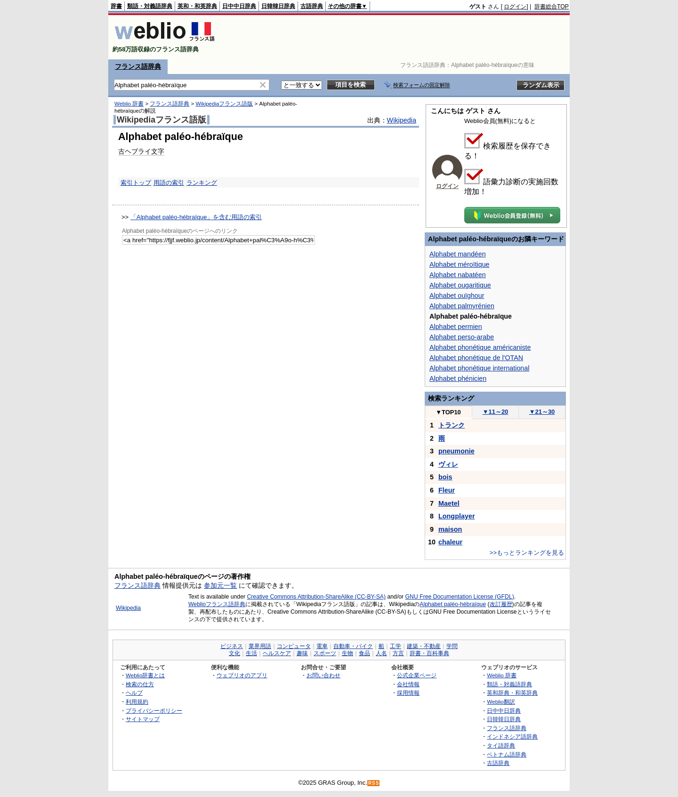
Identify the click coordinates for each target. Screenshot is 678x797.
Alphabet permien (455, 326)
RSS (373, 783)
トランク (451, 425)
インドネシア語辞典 (512, 736)
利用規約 (137, 701)
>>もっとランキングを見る (527, 552)
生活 (251, 653)
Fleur (446, 490)
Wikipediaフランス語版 (224, 104)
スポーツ (325, 653)
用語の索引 (168, 182)
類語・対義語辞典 (149, 6)
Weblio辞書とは (145, 675)
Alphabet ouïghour (456, 295)
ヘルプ (134, 693)
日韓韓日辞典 (278, 6)
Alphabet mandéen (457, 254)
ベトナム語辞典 (506, 754)
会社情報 (408, 684)
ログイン (515, 6)
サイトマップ (143, 719)
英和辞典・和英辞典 (512, 693)
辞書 (116, 6)
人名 (381, 653)
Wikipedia (401, 120)
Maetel (449, 503)
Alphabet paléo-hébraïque (453, 604)
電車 (322, 646)
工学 (395, 646)
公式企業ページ (416, 675)
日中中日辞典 (239, 6)
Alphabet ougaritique (460, 285)
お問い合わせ (323, 675)
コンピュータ (294, 646)
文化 (234, 653)
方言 (398, 653)
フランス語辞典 (138, 66)
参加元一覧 (220, 585)
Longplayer (456, 516)
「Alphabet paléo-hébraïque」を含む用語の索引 (196, 217)
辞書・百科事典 (429, 653)
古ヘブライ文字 (141, 151)
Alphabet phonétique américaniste (480, 347)
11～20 (495, 411)
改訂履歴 (501, 604)
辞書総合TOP (551, 6)
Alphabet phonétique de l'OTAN (476, 358)
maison (450, 529)
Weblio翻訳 (501, 701)
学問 (452, 646)
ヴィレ (448, 464)
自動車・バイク (353, 646)
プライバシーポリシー (154, 710)
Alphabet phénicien (457, 378)
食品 (364, 653)
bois (445, 477)
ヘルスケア (277, 653)
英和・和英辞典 (197, 6)
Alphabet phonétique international (479, 368)
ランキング (201, 182)
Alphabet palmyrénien (461, 306)
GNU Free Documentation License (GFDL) (459, 596)
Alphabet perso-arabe (461, 337)
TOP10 (448, 412)
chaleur (450, 542)
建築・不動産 (424, 646)
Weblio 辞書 (129, 104)
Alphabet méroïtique (459, 264)
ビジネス (231, 646)
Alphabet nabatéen (457, 275)
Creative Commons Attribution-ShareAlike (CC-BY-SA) (316, 596)
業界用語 (260, 646)
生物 (347, 653)
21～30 (542, 411)
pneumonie (456, 451)
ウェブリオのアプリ (242, 675)
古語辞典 (311, 6)
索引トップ (136, 182)
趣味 (302, 653)
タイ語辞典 (501, 745)
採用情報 (408, 693)
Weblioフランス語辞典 (216, 604)
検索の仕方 (140, 684)
